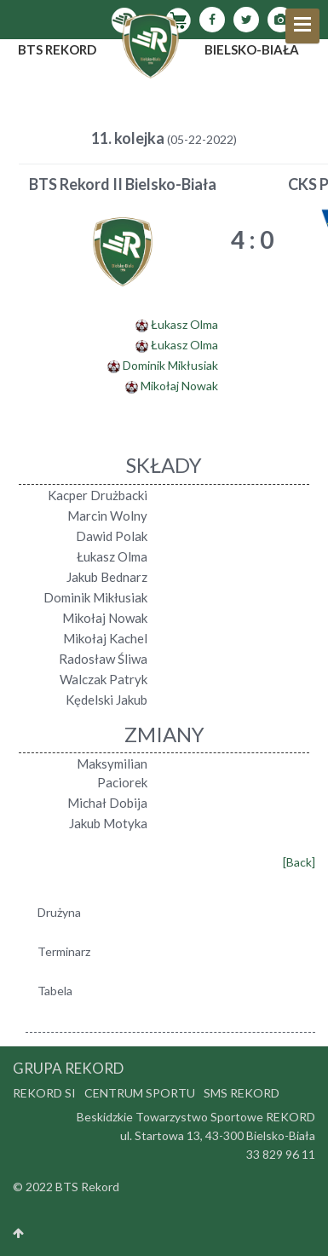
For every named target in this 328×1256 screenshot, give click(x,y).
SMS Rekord (241, 1093)
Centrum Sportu (139, 1093)
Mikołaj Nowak (179, 385)
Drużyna (59, 912)
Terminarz (63, 951)
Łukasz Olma (184, 324)
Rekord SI (44, 1093)
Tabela (54, 990)
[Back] (299, 862)
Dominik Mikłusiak (170, 365)
